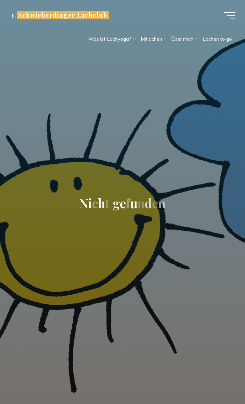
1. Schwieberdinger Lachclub (59, 15)
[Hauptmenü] (229, 15)
